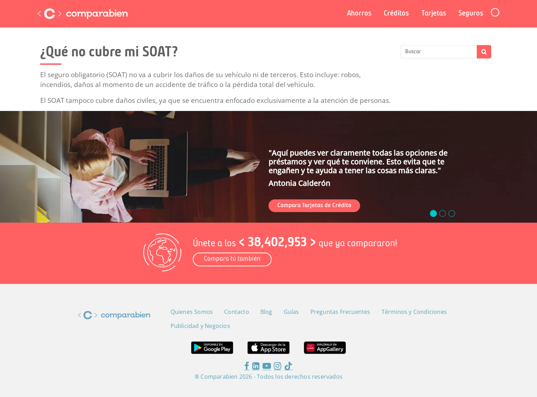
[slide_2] (451, 213)
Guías (291, 312)
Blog (266, 312)
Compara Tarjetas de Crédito (314, 206)
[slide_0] (433, 213)
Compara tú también (232, 259)
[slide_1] (442, 213)
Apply (484, 51)
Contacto (236, 312)
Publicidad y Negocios (200, 326)
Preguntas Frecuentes (340, 312)
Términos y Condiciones (414, 312)
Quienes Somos (192, 312)
